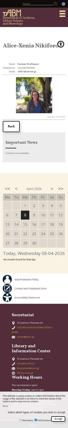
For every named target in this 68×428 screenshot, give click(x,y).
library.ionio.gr (25, 372)
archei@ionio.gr (25, 336)
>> (60, 188)
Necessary (27, 420)
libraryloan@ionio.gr (28, 368)
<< (7, 188)
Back (11, 127)
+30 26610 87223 (25, 363)
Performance (44, 420)
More (5, 406)
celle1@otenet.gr (27, 71)
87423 (48, 327)
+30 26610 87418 (25, 327)
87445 (15, 332)
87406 (39, 327)
